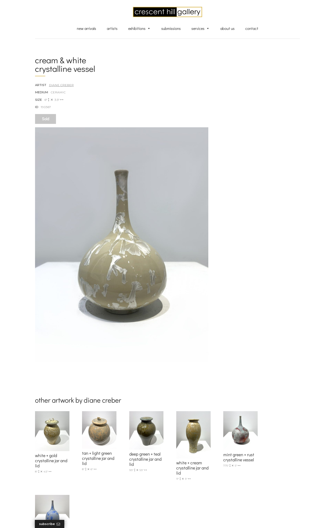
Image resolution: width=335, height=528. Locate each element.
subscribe (256, 473)
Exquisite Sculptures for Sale (195, 466)
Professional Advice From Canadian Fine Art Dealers (200, 480)
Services (200, 28)
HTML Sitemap (185, 507)
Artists (112, 28)
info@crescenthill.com (121, 459)
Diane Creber (61, 85)
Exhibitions (139, 28)
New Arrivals (86, 28)
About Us (227, 28)
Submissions (171, 28)
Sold (45, 119)
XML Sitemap (184, 501)
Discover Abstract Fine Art (193, 472)
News (178, 495)
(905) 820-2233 (115, 454)
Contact (251, 28)
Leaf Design (191, 519)
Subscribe (49, 524)
